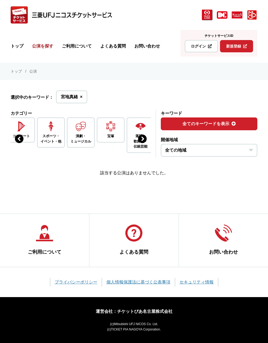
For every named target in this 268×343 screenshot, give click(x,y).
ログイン (201, 46)
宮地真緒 (71, 98)
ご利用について (77, 46)
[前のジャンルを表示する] (19, 139)
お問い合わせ (147, 46)
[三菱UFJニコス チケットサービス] (61, 14)
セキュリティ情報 (196, 282)
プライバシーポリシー (76, 282)
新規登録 (236, 46)
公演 (33, 71)
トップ (17, 46)
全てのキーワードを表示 (209, 123)
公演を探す (42, 46)
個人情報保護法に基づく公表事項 (138, 282)
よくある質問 (113, 46)
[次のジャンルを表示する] (142, 139)
